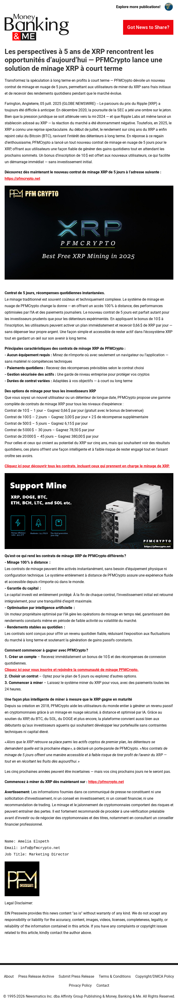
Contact (102, 985)
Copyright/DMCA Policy (154, 976)
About (9, 976)
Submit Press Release (76, 976)
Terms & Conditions (115, 976)
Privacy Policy (80, 985)
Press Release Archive (36, 976)
